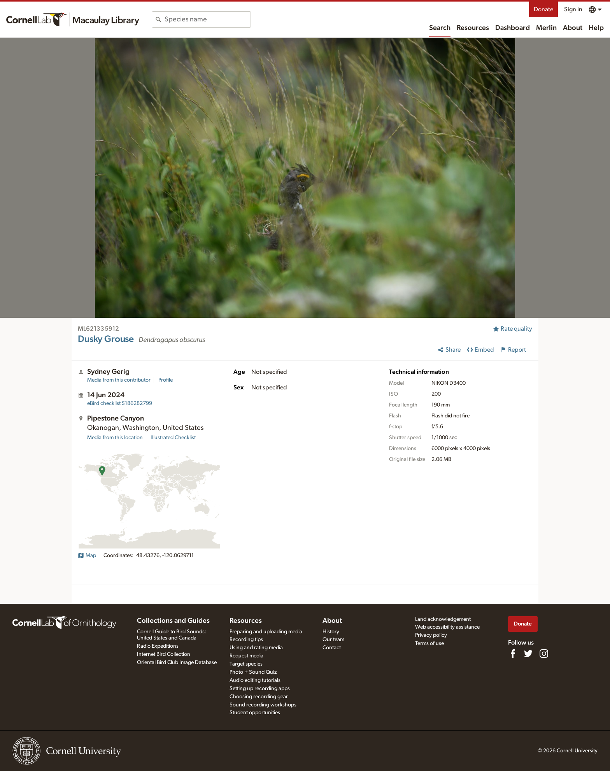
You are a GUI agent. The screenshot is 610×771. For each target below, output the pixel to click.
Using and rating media (256, 647)
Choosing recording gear (259, 696)
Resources (473, 28)
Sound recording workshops (263, 705)
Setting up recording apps (260, 688)
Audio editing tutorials (255, 680)
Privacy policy (431, 635)
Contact (332, 647)
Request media (246, 656)
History (331, 631)
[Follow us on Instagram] (544, 653)
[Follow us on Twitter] (528, 653)
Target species (246, 664)
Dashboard (512, 28)
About (572, 28)
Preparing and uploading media (266, 631)
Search (439, 28)
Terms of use (429, 643)
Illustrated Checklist (173, 437)
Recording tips (246, 639)
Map (87, 555)
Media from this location (115, 437)
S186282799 (119, 403)
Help (596, 28)
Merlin (546, 28)
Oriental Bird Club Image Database (177, 662)
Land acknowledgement (443, 619)
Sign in (573, 9)
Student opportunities (255, 712)
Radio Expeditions (158, 646)
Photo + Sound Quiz (253, 672)
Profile (165, 380)
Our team (333, 639)
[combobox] (208, 19)
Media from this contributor (119, 380)
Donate (543, 9)
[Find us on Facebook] (512, 653)
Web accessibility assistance (447, 627)
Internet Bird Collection (163, 654)
